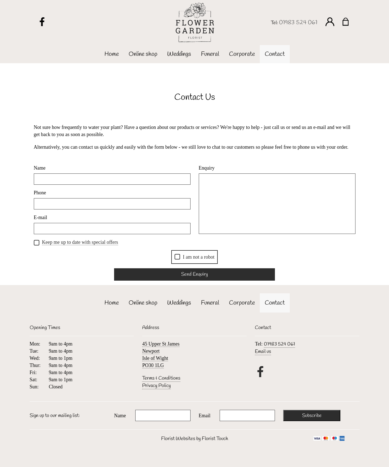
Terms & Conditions (161, 378)
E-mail (40, 217)
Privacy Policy (156, 385)
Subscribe (312, 415)
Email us (263, 351)
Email (205, 415)
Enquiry (207, 168)
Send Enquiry (194, 274)
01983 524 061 (298, 23)
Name (40, 168)
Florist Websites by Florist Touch (194, 438)
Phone (40, 192)
